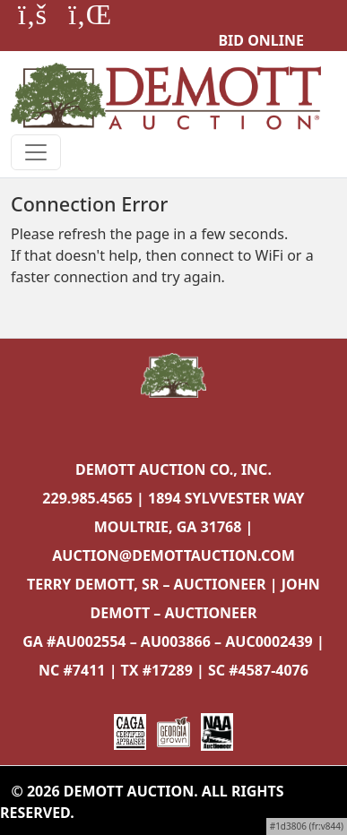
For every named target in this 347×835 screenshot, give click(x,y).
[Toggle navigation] (36, 152)
